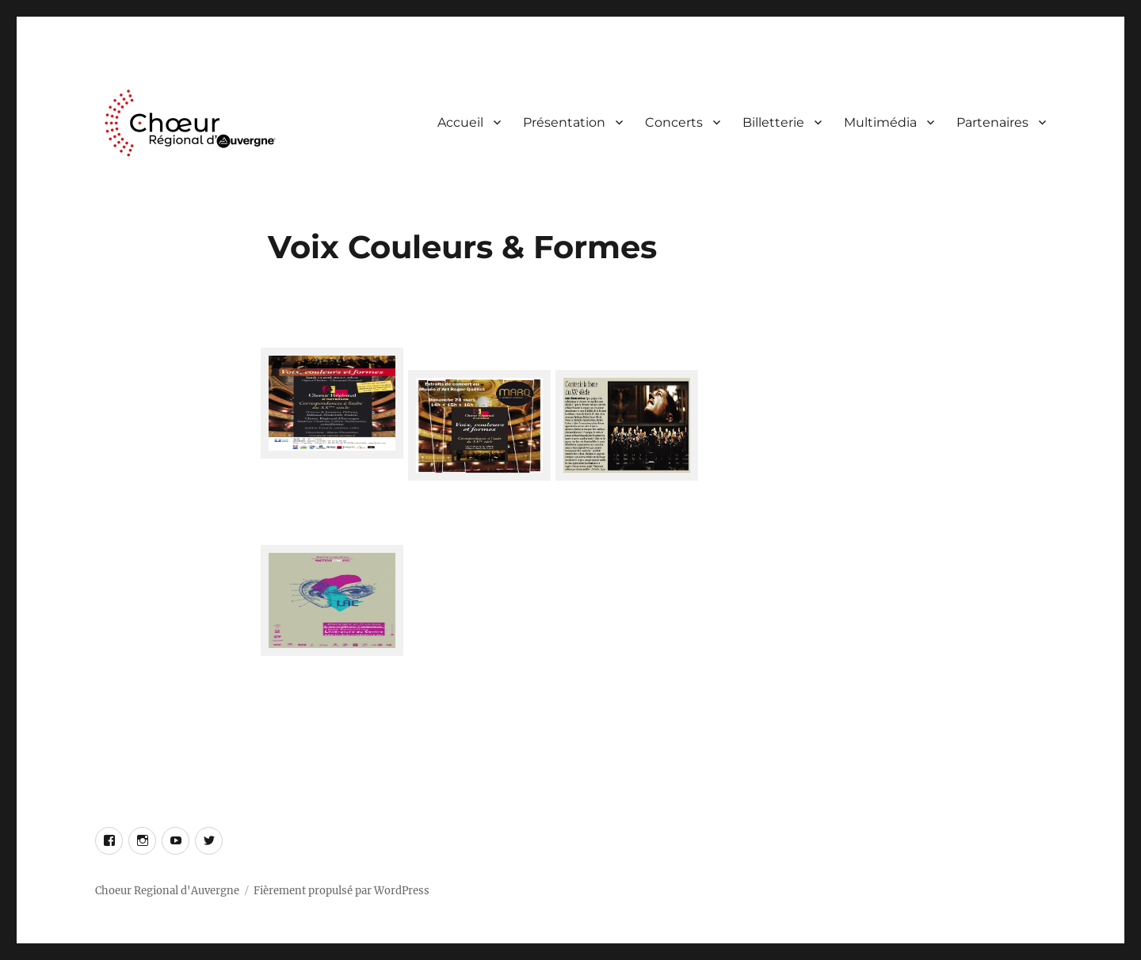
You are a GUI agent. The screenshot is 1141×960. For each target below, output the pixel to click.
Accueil (460, 122)
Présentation (564, 122)
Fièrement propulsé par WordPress (341, 890)
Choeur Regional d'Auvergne (167, 890)
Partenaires (992, 122)
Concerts (674, 122)
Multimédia (880, 122)
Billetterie (773, 122)
